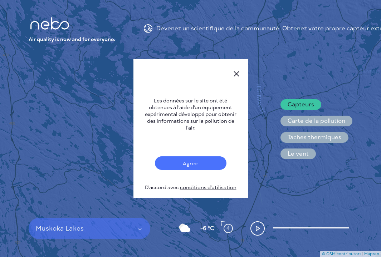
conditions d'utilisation (208, 187)
